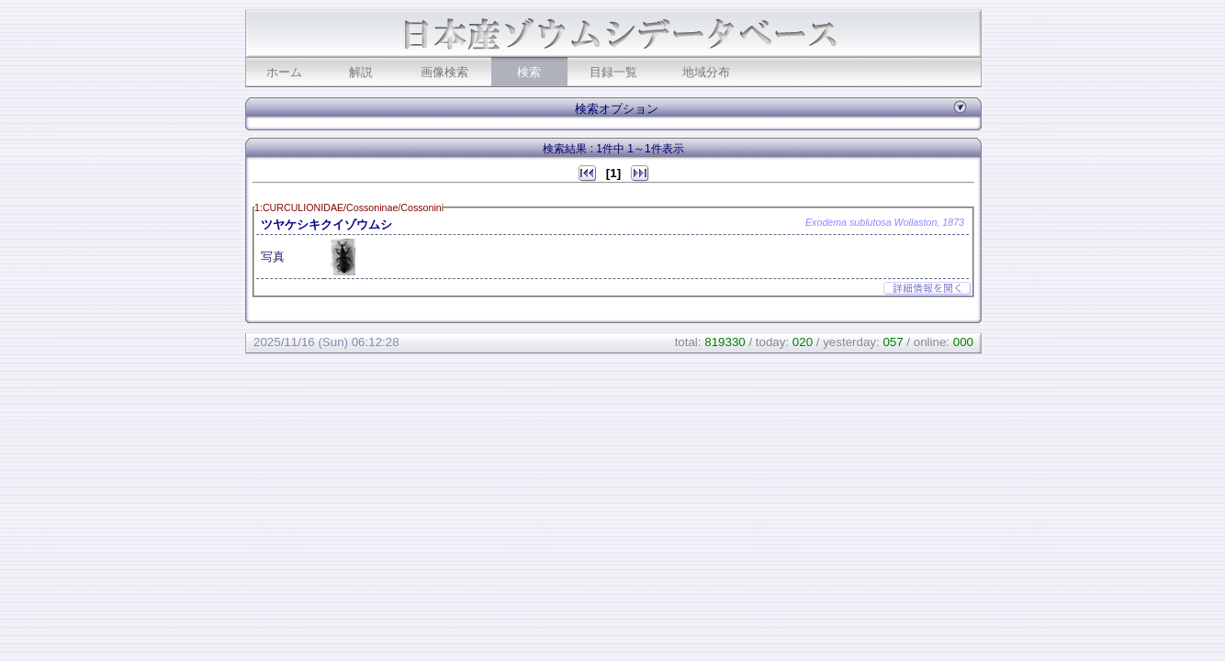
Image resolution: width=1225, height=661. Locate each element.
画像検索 (444, 72)
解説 (361, 72)
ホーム (284, 72)
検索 (529, 72)
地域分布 (706, 72)
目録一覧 (613, 72)
